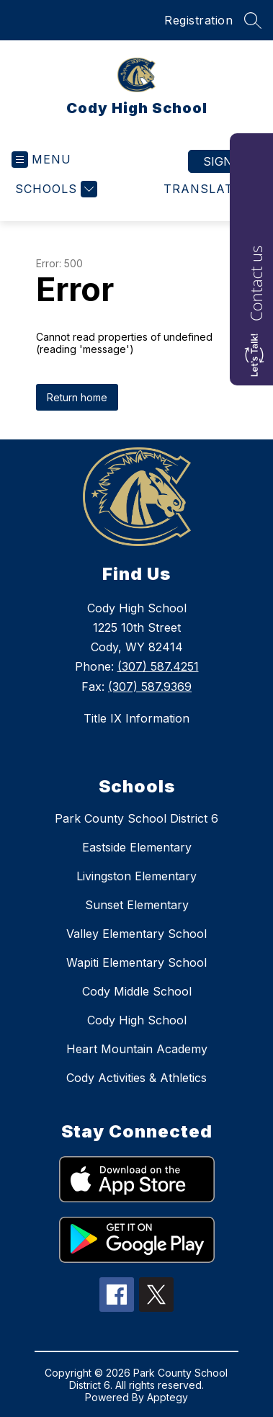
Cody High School (137, 1020)
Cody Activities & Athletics (136, 1077)
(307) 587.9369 (150, 686)
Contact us (255, 283)
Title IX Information (136, 718)
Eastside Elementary (137, 847)
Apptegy (167, 1397)
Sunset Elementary (137, 905)
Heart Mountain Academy (136, 1049)
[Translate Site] (210, 189)
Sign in (226, 161)
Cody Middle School (137, 991)
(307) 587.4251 (158, 666)
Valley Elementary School (136, 933)
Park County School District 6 (136, 818)
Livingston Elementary (136, 876)
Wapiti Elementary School (136, 962)
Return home (77, 397)
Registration (198, 20)
